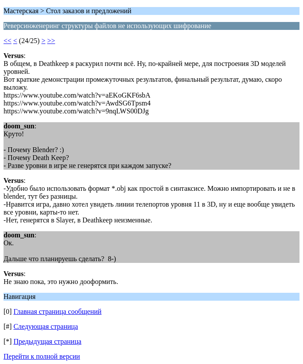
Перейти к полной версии (42, 356)
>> (51, 40)
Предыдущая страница (47, 341)
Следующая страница (46, 326)
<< (7, 40)
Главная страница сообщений (58, 311)
